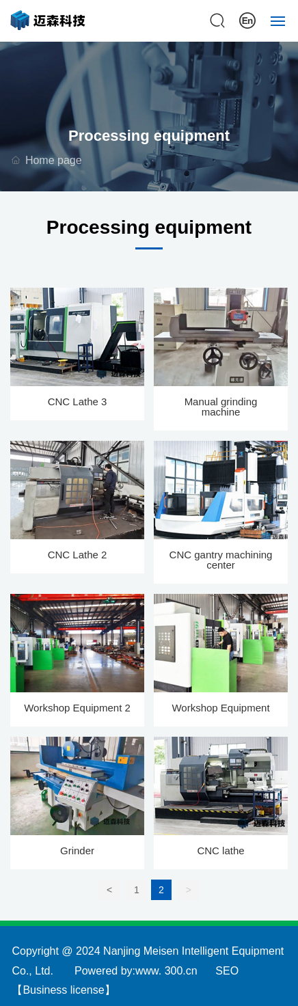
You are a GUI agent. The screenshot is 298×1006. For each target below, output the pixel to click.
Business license (63, 990)
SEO (227, 971)
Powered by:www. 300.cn (136, 971)
